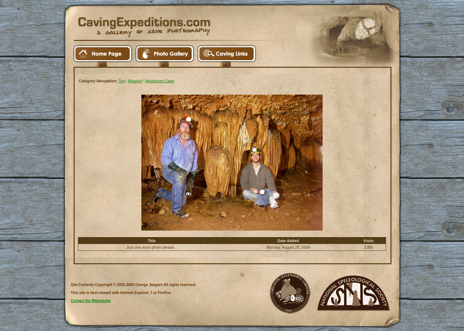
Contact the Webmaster (91, 301)
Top (122, 81)
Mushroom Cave (160, 81)
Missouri (135, 81)
